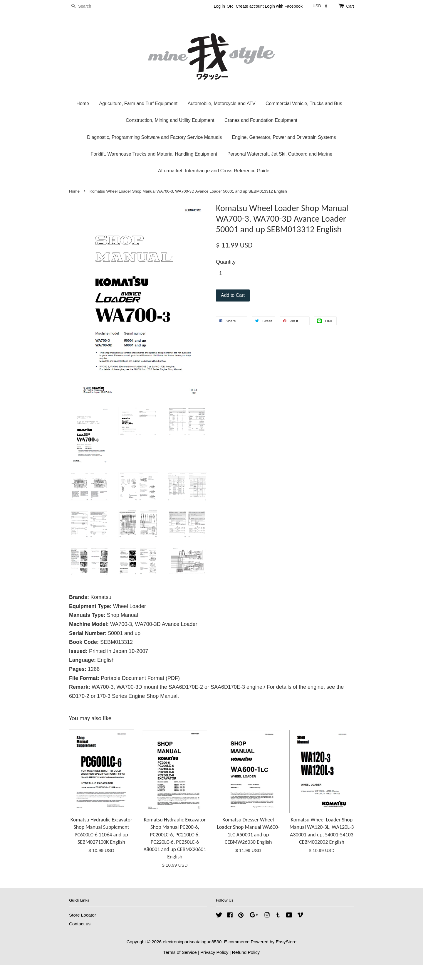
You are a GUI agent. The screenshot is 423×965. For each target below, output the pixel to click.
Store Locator (82, 914)
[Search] (86, 6)
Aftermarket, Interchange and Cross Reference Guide (213, 170)
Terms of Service (180, 952)
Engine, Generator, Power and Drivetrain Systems (284, 137)
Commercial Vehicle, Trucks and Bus (304, 103)
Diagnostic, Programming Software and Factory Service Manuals (154, 137)
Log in (219, 6)
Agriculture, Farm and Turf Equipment (138, 103)
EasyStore (286, 941)
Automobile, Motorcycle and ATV (222, 103)
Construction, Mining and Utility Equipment (170, 120)
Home (82, 103)
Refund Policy (246, 952)
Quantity (226, 262)
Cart (350, 6)
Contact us (79, 923)
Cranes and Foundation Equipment (260, 120)
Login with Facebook (284, 6)
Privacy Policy (214, 952)
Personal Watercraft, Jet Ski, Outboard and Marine (280, 153)
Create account (250, 6)
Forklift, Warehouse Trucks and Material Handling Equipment (154, 153)
